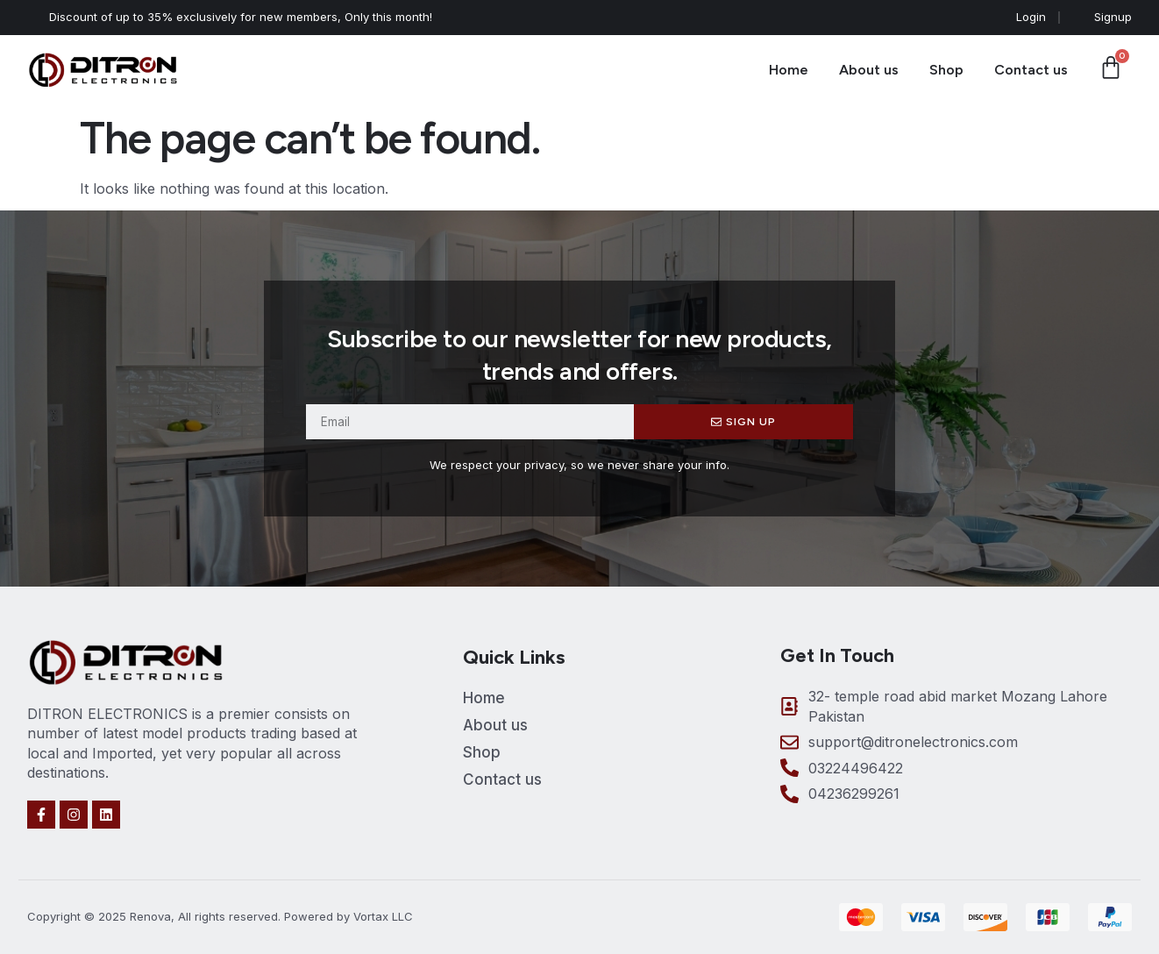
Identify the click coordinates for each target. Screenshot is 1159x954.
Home (788, 69)
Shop (946, 69)
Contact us (1031, 69)
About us (869, 69)
